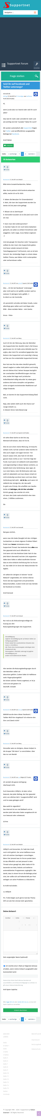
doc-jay (20, 709)
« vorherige (12, 154)
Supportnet (28, 128)
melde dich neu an (23, 1002)
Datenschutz (36, 1049)
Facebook (15, 134)
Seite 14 (6, 1085)
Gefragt (5, 96)
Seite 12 (6, 1079)
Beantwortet (6, 179)
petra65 (20, 283)
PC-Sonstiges (20, 96)
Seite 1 (6, 1046)
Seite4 (6, 1055)
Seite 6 (5, 1061)
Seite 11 (6, 1076)
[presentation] (19, 996)
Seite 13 (6, 1082)
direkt (7, 1094)
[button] (9, 918)
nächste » (31, 154)
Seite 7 (5, 1064)
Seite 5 (5, 1058)
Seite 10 (6, 1073)
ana (19, 777)
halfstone (29, 96)
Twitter (8, 131)
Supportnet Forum (17, 63)
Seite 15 (6, 1088)
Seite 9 (5, 1070)
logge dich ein (10, 1002)
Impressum (36, 1040)
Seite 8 (5, 1067)
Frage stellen (17, 76)
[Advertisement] (20, 39)
